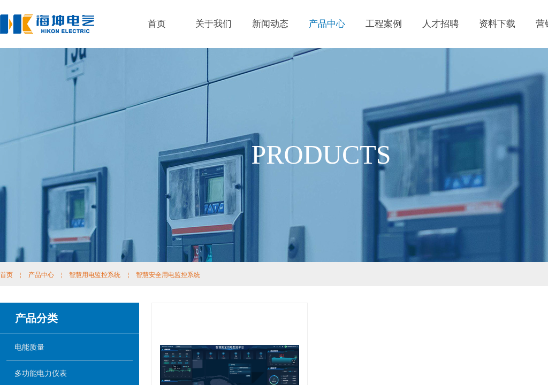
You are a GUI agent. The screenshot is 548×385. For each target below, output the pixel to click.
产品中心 (327, 24)
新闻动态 (270, 24)
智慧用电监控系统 (94, 275)
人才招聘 (440, 24)
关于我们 (213, 24)
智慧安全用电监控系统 (168, 275)
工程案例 (384, 24)
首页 (157, 24)
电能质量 (29, 347)
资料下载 (497, 24)
